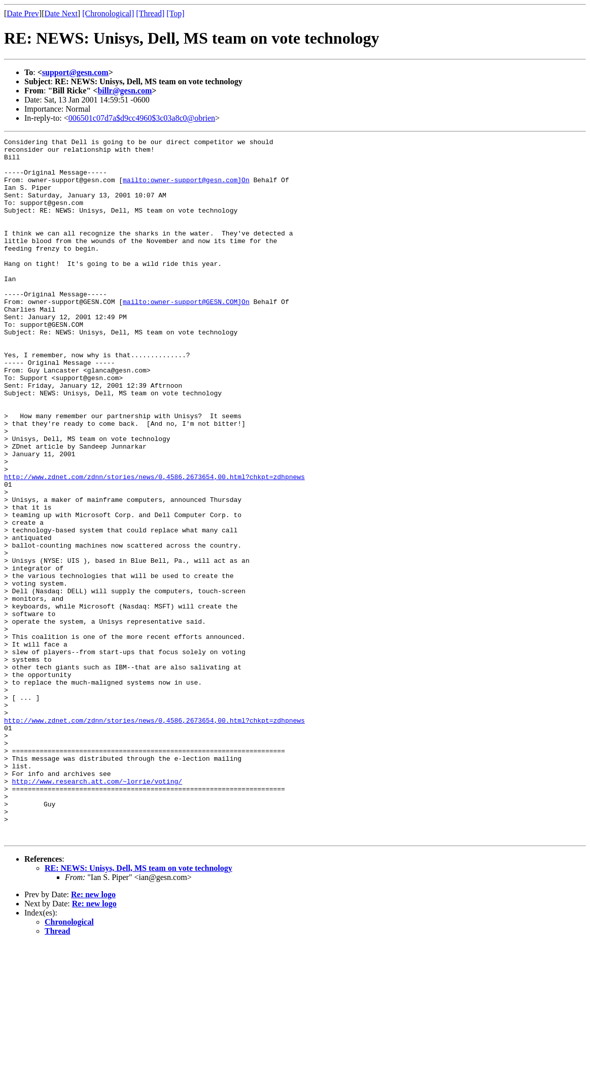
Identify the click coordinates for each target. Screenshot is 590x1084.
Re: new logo (93, 1034)
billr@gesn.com (124, 90)
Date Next (61, 13)
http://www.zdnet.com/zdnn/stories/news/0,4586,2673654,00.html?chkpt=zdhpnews (154, 545)
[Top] (175, 13)
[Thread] (150, 13)
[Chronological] (108, 13)
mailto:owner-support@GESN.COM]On (186, 335)
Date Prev (23, 13)
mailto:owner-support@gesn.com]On (186, 188)
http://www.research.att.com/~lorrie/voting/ (97, 910)
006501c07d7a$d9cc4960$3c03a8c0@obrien (141, 118)
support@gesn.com (75, 72)
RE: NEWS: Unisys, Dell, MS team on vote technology (138, 1008)
